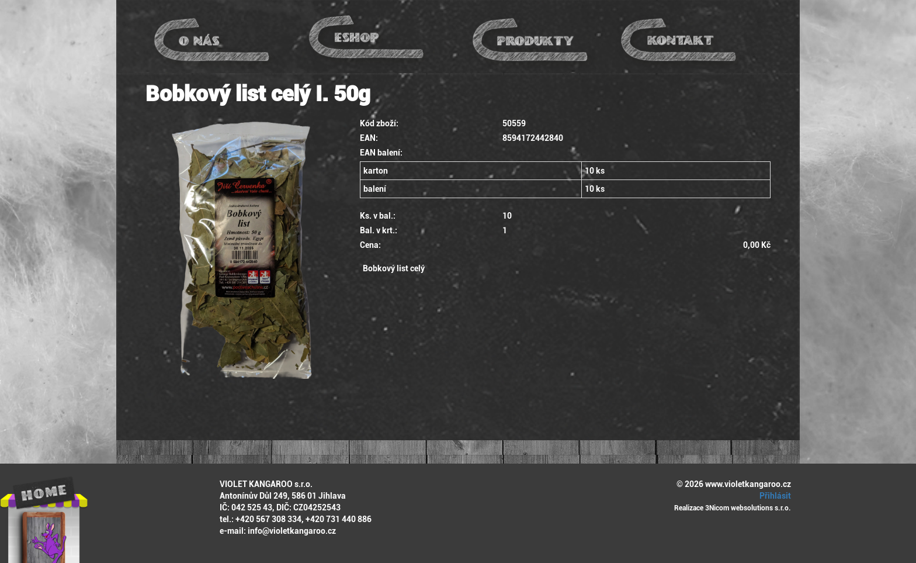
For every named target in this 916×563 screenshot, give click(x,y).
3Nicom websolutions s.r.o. (748, 508)
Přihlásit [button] (773, 495)
